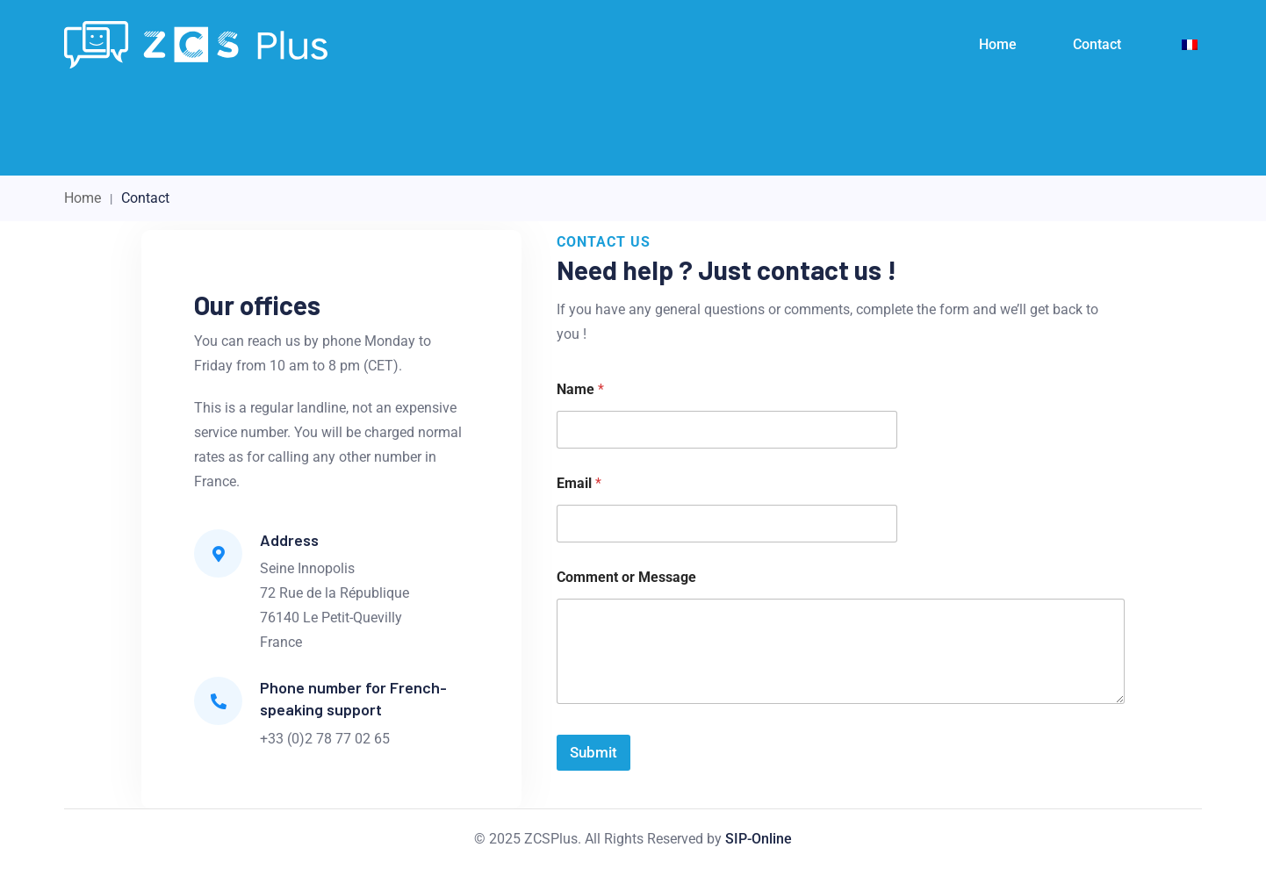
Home (998, 44)
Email (579, 483)
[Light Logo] (195, 44)
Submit (593, 752)
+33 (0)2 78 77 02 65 (325, 738)
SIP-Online (758, 838)
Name (580, 389)
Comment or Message (626, 577)
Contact (1097, 44)
